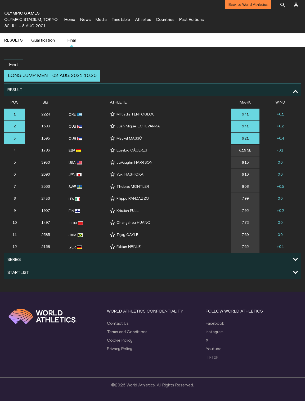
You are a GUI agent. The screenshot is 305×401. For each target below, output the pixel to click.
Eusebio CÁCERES (131, 150)
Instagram (214, 331)
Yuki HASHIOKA (129, 174)
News (85, 19)
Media (101, 19)
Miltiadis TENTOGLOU (135, 114)
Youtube (214, 348)
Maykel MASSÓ (129, 138)
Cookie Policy (119, 340)
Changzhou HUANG (133, 222)
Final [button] (13, 65)
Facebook (215, 323)
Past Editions (191, 19)
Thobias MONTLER (132, 186)
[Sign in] (296, 4)
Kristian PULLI (128, 210)
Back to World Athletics (247, 4)
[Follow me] (112, 114)
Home (69, 19)
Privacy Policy (119, 348)
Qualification (43, 40)
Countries (165, 19)
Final (72, 40)
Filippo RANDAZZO (132, 198)
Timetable (120, 19)
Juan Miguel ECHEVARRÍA (138, 126)
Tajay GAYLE (127, 235)
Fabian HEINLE (128, 246)
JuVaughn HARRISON (134, 162)
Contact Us (118, 323)
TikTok (212, 357)
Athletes (143, 19)
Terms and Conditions (127, 331)
